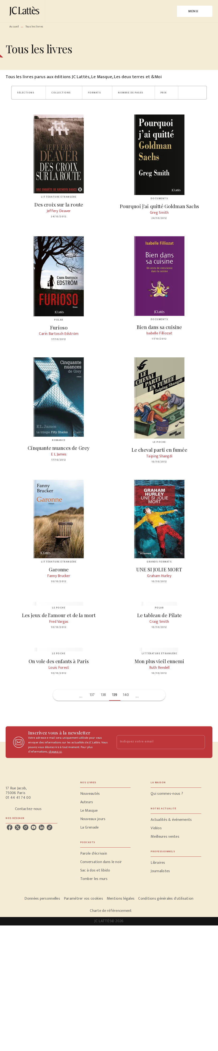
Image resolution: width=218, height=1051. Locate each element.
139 (114, 695)
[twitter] (18, 827)
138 (103, 695)
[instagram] (26, 827)
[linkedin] (42, 827)
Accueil (14, 26)
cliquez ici (55, 751)
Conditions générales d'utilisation (165, 898)
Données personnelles (42, 898)
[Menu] (194, 11)
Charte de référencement (111, 911)
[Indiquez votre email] (155, 742)
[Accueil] (25, 11)
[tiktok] (50, 827)
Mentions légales (120, 898)
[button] (28, 92)
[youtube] (34, 827)
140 (126, 695)
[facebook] (10, 827)
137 (92, 695)
